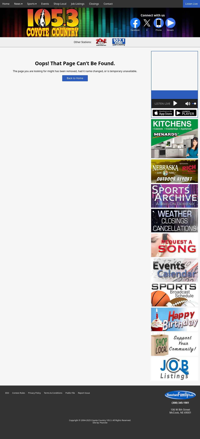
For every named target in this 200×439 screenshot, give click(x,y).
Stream (170, 24)
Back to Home (75, 78)
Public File (70, 392)
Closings (94, 3)
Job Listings (78, 3)
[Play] (165, 103)
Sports (31, 3)
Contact (108, 3)
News (17, 3)
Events (45, 3)
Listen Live (191, 3)
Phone (159, 24)
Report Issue (84, 392)
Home (6, 3)
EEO (7, 392)
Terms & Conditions (53, 392)
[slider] (194, 103)
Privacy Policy (34, 392)
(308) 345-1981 (180, 402)
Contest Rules (18, 392)
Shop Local (60, 3)
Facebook (135, 24)
